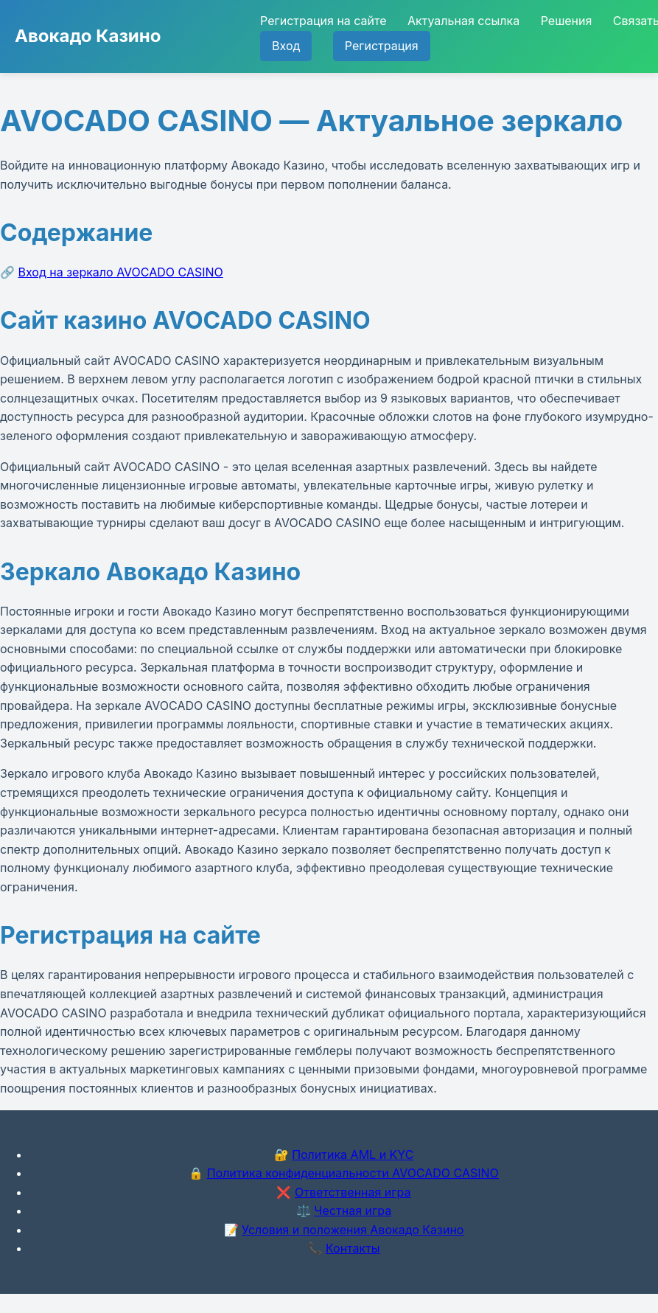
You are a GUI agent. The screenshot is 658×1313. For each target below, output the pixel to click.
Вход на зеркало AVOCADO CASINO (120, 272)
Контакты (353, 1248)
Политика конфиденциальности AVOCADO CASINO (353, 1173)
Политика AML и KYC (352, 1154)
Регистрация (382, 45)
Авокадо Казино (88, 35)
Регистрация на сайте (323, 20)
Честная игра (352, 1210)
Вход (286, 45)
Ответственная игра (353, 1192)
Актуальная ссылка (463, 20)
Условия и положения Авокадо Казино (352, 1229)
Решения (566, 20)
